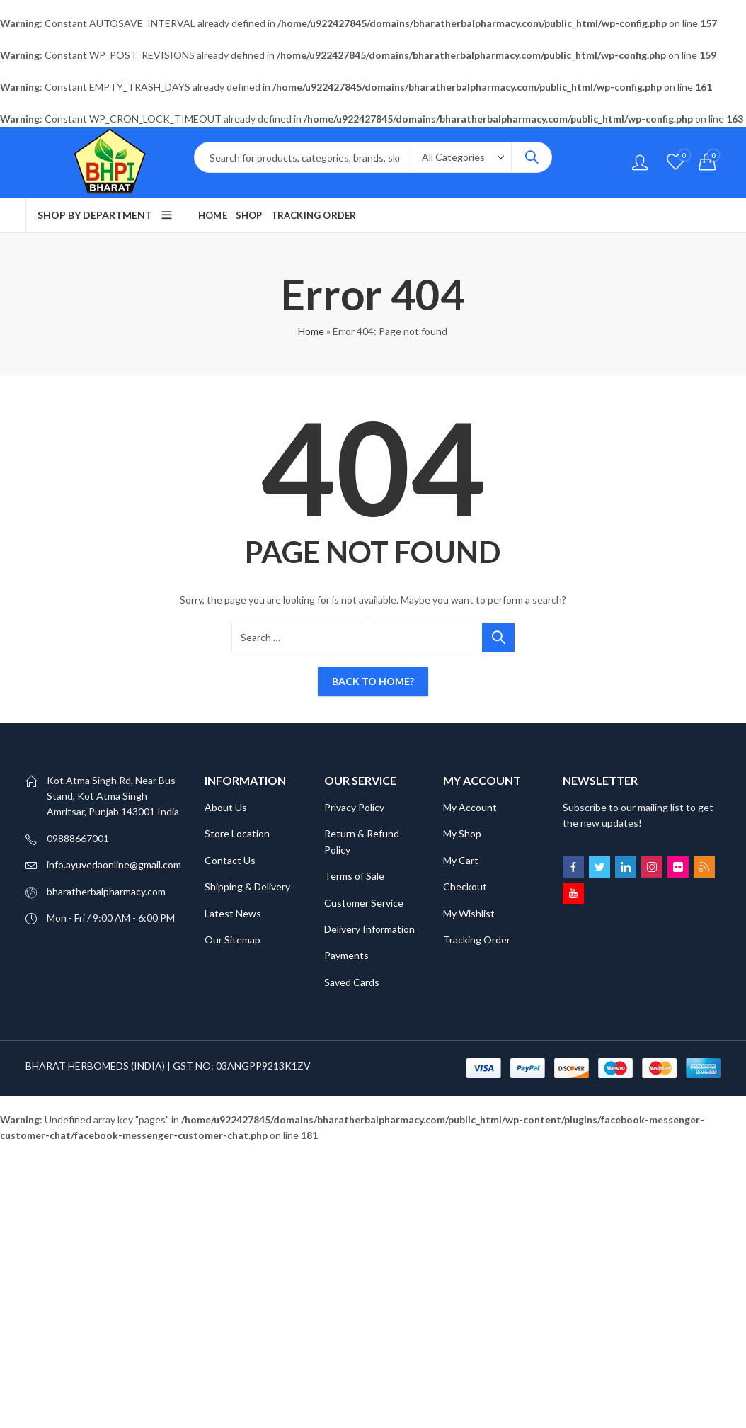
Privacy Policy (354, 807)
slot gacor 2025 (363, 1214)
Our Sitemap (232, 940)
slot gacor (513, 1183)
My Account (470, 807)
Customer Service (363, 903)
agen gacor (326, 1167)
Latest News (233, 913)
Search (531, 157)
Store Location (237, 833)
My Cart (460, 860)
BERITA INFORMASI (321, 1199)
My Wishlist (469, 913)
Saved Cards (351, 982)
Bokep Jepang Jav (178, 1151)
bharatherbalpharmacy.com (106, 891)
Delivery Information (369, 929)
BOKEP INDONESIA (71, 1167)
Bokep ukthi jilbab (259, 1151)
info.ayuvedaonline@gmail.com (114, 864)
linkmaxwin (684, 1167)
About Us (226, 807)
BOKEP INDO (655, 1151)
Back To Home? (373, 681)
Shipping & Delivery (247, 886)
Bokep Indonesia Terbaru (81, 1151)
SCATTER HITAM (131, 1183)
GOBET (439, 1151)
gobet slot (667, 1199)
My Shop (462, 833)
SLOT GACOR (590, 1151)
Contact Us (230, 860)
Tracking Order (476, 940)
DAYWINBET (330, 1151)
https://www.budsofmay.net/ (627, 941)
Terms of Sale (354, 876)
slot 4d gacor (270, 1167)
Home (311, 331)
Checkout (465, 886)
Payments (346, 955)
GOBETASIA (391, 1151)
